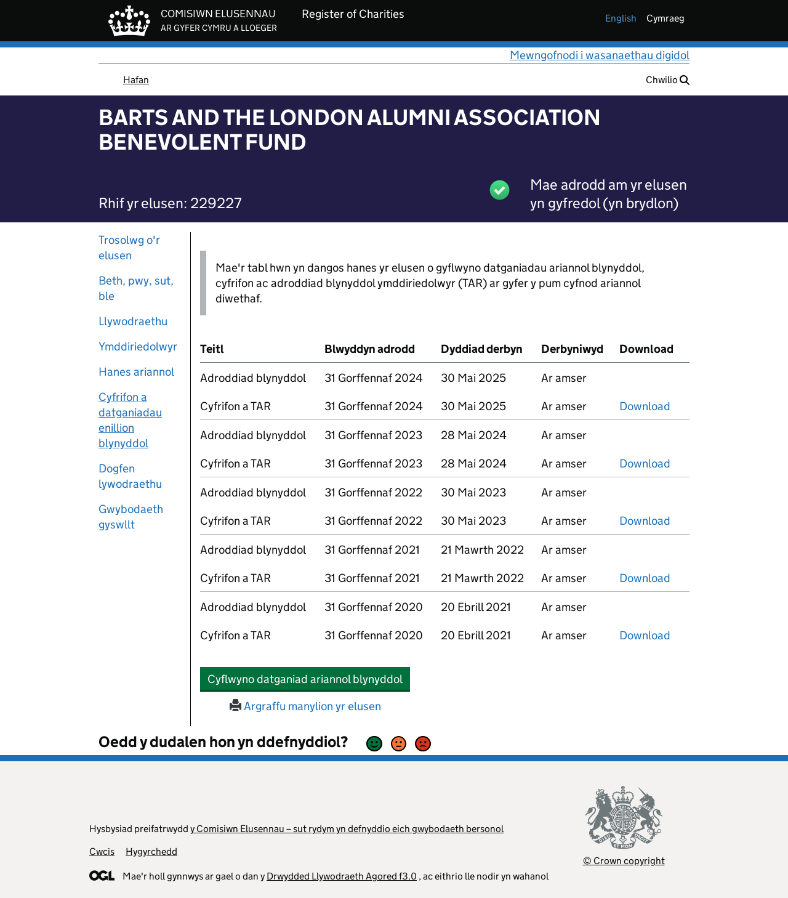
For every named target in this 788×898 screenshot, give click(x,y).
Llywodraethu (132, 321)
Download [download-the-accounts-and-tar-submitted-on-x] (644, 406)
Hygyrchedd (151, 851)
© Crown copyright (624, 861)
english (621, 18)
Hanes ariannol (136, 372)
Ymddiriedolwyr (137, 346)
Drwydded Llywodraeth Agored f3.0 (342, 876)
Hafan (136, 80)
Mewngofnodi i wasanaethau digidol (600, 55)
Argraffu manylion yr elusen (305, 706)
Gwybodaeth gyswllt (130, 517)
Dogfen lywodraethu (130, 476)
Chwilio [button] (668, 80)
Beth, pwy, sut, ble (136, 288)
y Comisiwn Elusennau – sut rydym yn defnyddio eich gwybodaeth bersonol (347, 829)
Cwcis (102, 851)
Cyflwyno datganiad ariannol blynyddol (308, 678)
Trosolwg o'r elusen (129, 247)
